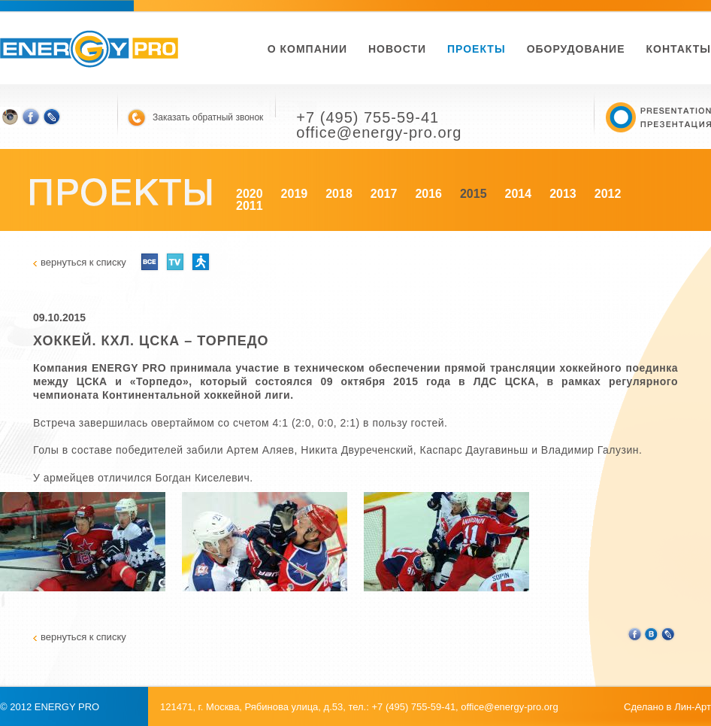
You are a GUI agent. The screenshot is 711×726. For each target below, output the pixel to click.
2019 (294, 193)
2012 (608, 193)
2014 (518, 193)
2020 (249, 193)
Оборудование (576, 49)
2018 (338, 193)
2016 (428, 193)
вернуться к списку (83, 262)
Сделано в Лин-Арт (667, 706)
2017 (384, 193)
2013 (562, 193)
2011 (249, 205)
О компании (307, 49)
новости (397, 49)
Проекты (476, 49)
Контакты (678, 49)
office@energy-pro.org (509, 706)
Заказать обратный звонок (208, 117)
